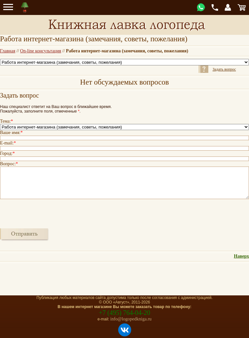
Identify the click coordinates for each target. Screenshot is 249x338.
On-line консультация (40, 50)
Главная (7, 50)
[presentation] (49, 213)
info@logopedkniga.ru (131, 319)
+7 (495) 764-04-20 (124, 312)
